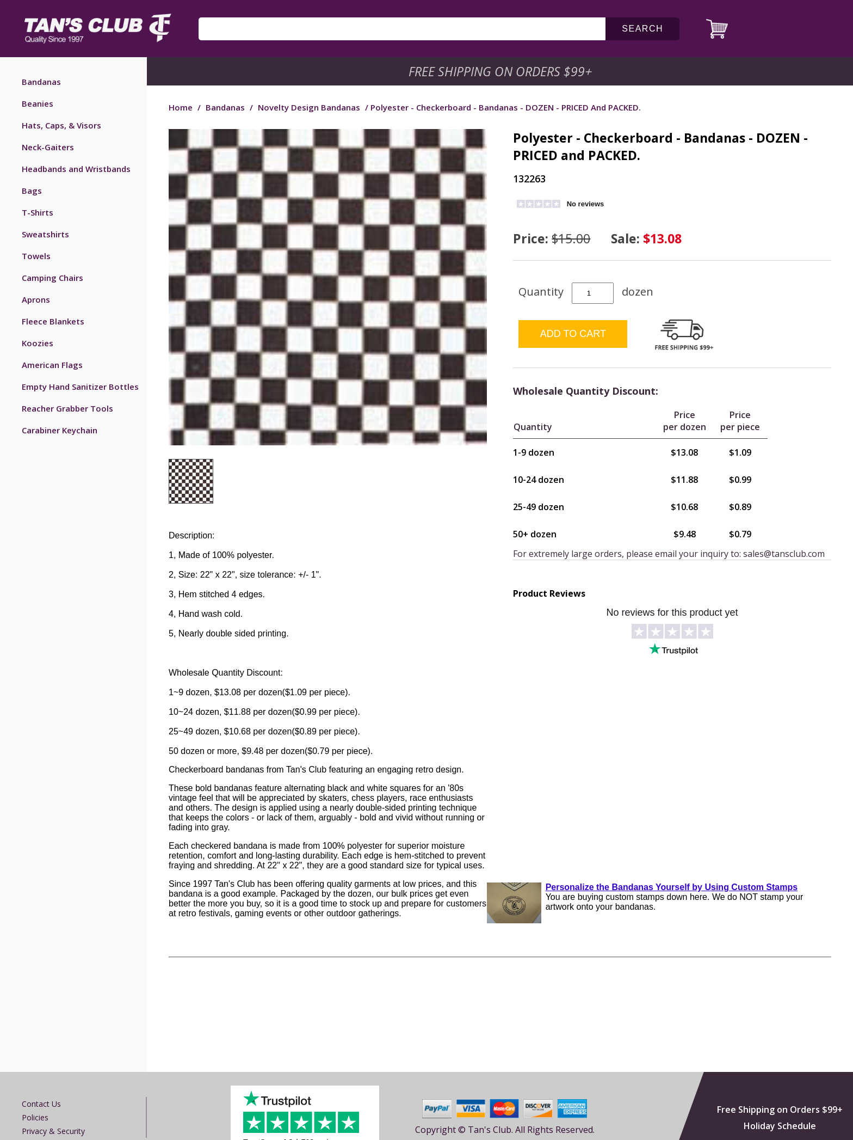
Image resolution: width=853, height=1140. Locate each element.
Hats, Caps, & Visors (61, 125)
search (642, 28)
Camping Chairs (52, 277)
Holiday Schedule (780, 1126)
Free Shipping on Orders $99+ (780, 1110)
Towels (36, 255)
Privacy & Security (53, 1131)
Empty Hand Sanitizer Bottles (80, 386)
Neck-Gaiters (48, 147)
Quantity (541, 291)
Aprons (36, 299)
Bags (32, 190)
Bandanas (41, 81)
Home (181, 107)
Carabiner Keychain (59, 430)
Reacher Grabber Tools (67, 408)
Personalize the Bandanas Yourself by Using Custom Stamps (672, 887)
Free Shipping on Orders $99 (501, 71)
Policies (35, 1117)
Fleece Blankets (53, 321)
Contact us (41, 1104)
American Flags (52, 364)
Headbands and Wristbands (76, 168)
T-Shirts (37, 212)
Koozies (37, 343)
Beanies (37, 103)
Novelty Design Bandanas (309, 107)
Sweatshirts (45, 234)
